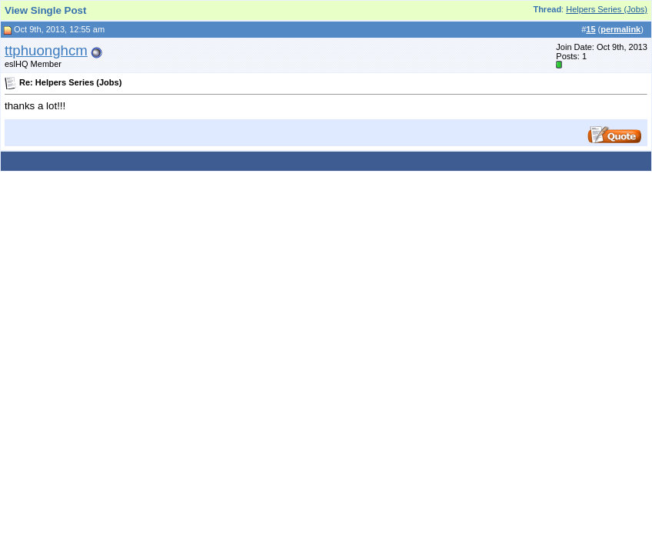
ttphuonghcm (46, 50)
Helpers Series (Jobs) (606, 9)
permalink (620, 29)
